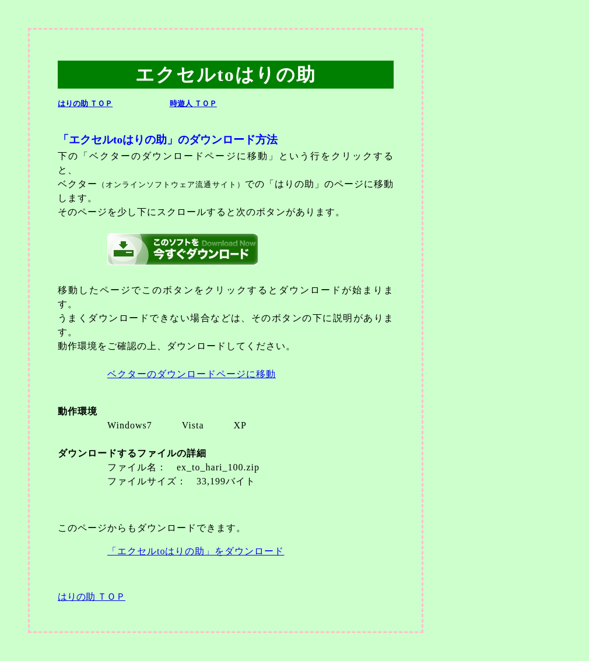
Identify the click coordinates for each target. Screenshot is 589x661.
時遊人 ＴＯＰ (193, 104)
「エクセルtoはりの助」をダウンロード (195, 551)
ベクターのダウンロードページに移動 (191, 374)
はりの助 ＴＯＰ (85, 104)
